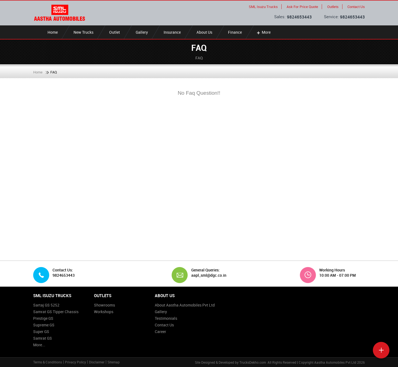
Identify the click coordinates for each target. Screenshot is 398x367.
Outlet (114, 32)
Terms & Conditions (47, 362)
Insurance (172, 32)
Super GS (41, 331)
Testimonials (166, 318)
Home (53, 32)
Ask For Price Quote (302, 6)
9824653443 (299, 17)
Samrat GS (42, 338)
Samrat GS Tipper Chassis (55, 311)
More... (39, 344)
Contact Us (356, 6)
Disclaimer (96, 362)
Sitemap (114, 362)
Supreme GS (43, 325)
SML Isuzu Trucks (263, 6)
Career (160, 331)
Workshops (103, 311)
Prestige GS (43, 318)
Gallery (142, 32)
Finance (235, 32)
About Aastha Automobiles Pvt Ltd (185, 305)
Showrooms (104, 305)
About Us (204, 32)
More (263, 32)
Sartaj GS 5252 (46, 305)
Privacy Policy (75, 362)
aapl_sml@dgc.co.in (206, 275)
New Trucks (83, 32)
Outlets (333, 6)
